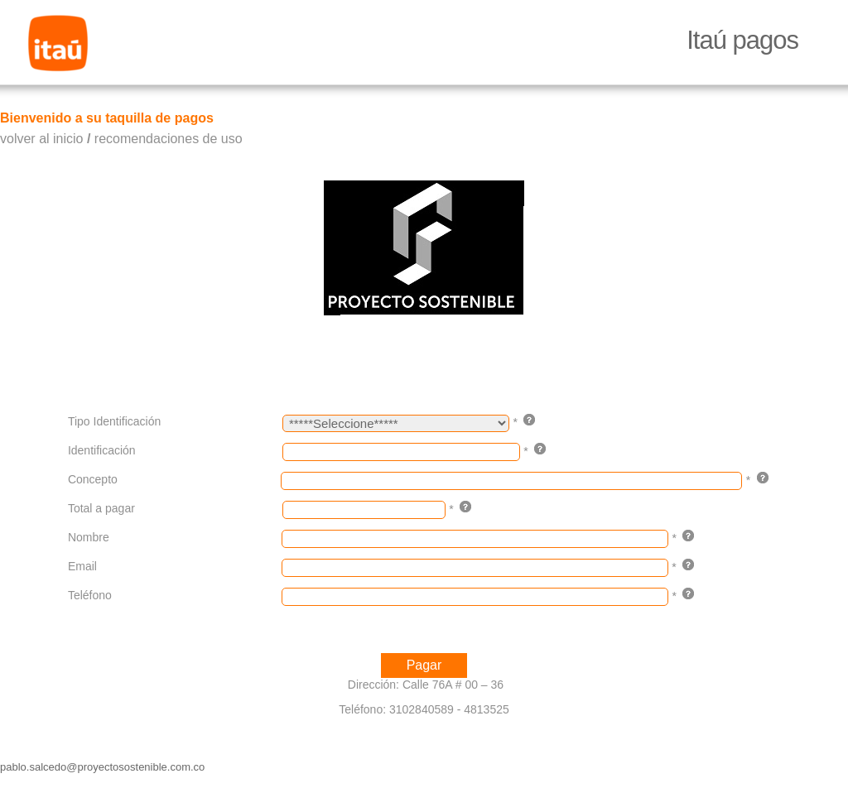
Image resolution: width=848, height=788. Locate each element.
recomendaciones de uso (168, 139)
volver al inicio (41, 139)
